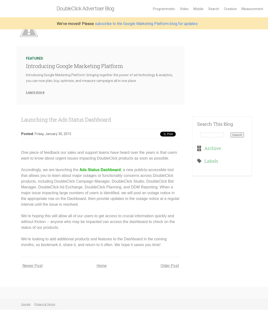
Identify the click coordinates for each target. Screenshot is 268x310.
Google (26, 304)
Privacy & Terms (44, 304)
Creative (230, 9)
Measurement (252, 9)
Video (184, 9)
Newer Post (32, 265)
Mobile (198, 9)
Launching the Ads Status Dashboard (66, 119)
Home (102, 265)
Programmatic (164, 9)
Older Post (170, 265)
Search (213, 9)
